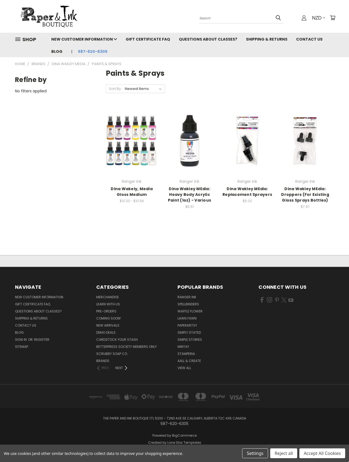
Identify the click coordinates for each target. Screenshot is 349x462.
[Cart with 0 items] (332, 17)
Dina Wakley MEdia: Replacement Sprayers (247, 191)
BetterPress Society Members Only (126, 346)
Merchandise (107, 297)
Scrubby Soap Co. (112, 353)
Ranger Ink (186, 297)
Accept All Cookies (322, 453)
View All (184, 368)
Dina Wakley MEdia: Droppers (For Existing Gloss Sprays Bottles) (305, 194)
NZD (318, 17)
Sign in (21, 339)
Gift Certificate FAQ (148, 39)
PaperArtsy (187, 325)
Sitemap (21, 346)
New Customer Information (84, 39)
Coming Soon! (108, 318)
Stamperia (186, 353)
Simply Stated (189, 332)
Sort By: (115, 88)
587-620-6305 (92, 51)
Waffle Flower (190, 311)
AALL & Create (189, 360)
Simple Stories (189, 339)
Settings (255, 453)
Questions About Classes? (208, 39)
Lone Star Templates (184, 442)
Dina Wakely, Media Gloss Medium (132, 191)
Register (41, 339)
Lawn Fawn (187, 318)
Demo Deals (106, 332)
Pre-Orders (106, 311)
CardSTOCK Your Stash (117, 339)
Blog (56, 51)
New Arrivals (107, 325)
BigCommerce (184, 435)
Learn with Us (108, 304)
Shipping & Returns (266, 39)
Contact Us (309, 39)
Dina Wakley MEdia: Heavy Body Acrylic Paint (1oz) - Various (189, 194)
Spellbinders (188, 304)
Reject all (284, 453)
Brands (102, 360)
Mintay (183, 346)
